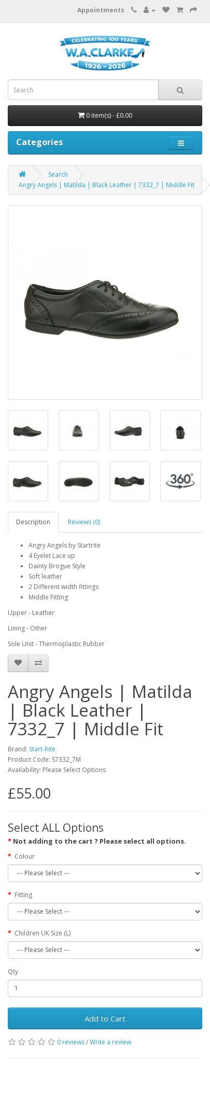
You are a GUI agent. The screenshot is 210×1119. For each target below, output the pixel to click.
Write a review (110, 1042)
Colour (25, 856)
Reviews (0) (84, 521)
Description (33, 521)
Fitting (23, 894)
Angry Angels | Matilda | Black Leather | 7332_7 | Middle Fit (106, 184)
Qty (13, 971)
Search (58, 174)
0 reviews (71, 1042)
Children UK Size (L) (43, 933)
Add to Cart (105, 1018)
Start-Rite (42, 749)
